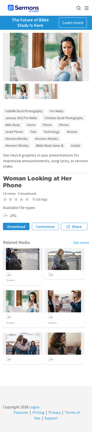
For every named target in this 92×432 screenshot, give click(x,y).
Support (51, 418)
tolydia (75, 146)
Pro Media (56, 111)
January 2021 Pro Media (21, 118)
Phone (47, 125)
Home (31, 125)
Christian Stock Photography (63, 118)
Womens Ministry (16, 139)
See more (81, 242)
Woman (72, 132)
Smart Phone (14, 132)
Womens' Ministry (16, 146)
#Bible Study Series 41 (50, 146)
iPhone (63, 125)
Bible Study (12, 125)
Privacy (55, 412)
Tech (33, 132)
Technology (51, 132)
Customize (45, 226)
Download (16, 226)
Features (20, 412)
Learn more (72, 22)
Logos (33, 406)
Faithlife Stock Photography (23, 111)
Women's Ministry (46, 139)
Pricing (38, 412)
